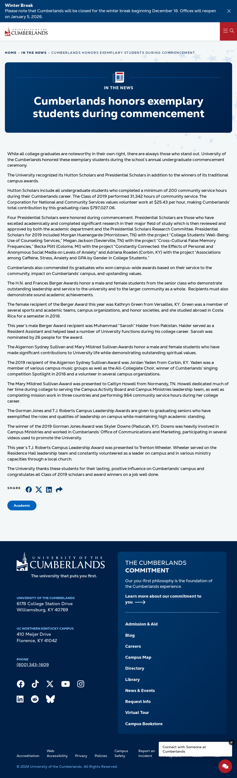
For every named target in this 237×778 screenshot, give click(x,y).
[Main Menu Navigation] (228, 31)
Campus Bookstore (144, 723)
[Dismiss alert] (229, 11)
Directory (134, 668)
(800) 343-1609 (33, 664)
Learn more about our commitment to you (163, 599)
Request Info (138, 701)
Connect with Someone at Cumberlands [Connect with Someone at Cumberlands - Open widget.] (184, 749)
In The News (33, 53)
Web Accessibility (57, 753)
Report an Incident (146, 753)
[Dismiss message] (232, 742)
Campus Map (138, 657)
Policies (101, 756)
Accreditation (28, 756)
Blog (130, 635)
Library (132, 679)
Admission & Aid (141, 624)
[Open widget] (225, 766)
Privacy (81, 756)
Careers (133, 646)
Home (10, 53)
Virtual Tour (137, 712)
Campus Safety (121, 753)
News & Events (140, 690)
